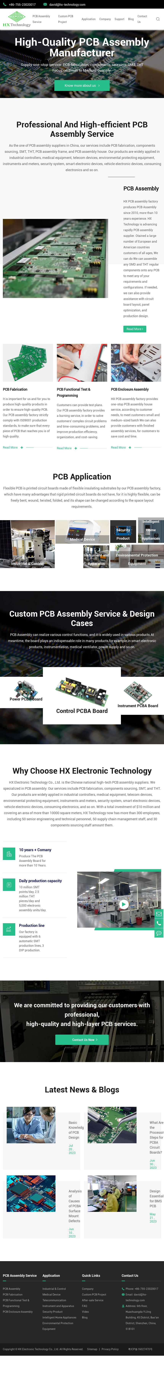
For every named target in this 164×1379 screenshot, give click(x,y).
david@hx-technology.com (64, 4)
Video (85, 1302)
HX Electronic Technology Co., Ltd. (38, 1339)
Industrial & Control (54, 1279)
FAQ (84, 1296)
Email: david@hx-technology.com (136, 1287)
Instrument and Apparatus (96, 544)
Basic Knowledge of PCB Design (77, 1120)
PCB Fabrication (15, 374)
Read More (131, 313)
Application (89, 19)
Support (119, 19)
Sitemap (92, 1339)
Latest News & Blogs (82, 1080)
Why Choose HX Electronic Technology (82, 758)
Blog (131, 19)
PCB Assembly (139, 190)
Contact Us (142, 19)
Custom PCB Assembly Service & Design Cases (82, 604)
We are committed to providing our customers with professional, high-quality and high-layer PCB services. (82, 1003)
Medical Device (82, 524)
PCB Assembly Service (41, 19)
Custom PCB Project (65, 19)
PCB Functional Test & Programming (73, 377)
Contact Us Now (82, 1029)
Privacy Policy (110, 1339)
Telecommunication (54, 1290)
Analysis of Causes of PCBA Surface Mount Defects (75, 1196)
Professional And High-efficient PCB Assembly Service (82, 130)
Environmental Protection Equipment (137, 544)
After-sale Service (92, 1290)
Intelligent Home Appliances (151, 514)
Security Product (123, 518)
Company (105, 19)
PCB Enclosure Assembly (130, 374)
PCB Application (82, 461)
